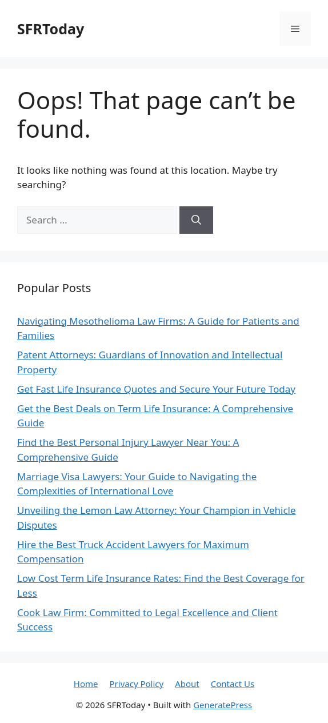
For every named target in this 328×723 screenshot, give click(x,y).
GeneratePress (222, 704)
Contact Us (232, 683)
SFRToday (50, 28)
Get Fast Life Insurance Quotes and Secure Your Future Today (156, 389)
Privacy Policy (137, 683)
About (187, 683)
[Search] (196, 220)
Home (86, 683)
